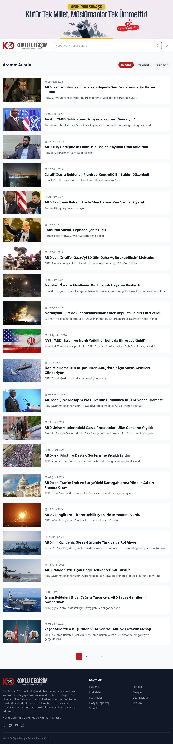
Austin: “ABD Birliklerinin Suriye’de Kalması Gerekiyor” (90, 119)
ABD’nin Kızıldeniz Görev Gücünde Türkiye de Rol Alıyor (91, 542)
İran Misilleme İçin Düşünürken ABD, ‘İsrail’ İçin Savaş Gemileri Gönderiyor (97, 370)
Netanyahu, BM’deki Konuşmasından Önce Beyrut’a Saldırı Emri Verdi (102, 313)
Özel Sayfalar (140, 697)
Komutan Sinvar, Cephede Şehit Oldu (75, 230)
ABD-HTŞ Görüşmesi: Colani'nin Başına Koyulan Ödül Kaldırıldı (96, 147)
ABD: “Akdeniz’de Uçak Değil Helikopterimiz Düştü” (87, 570)
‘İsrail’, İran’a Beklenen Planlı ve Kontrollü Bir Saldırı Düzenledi (97, 174)
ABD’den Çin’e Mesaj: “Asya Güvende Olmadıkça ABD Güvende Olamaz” (104, 400)
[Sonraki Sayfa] (101, 656)
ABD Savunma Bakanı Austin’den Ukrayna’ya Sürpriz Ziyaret (94, 202)
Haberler (126, 64)
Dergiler (137, 692)
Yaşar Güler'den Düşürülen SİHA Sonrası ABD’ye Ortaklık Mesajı (98, 629)
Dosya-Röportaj (99, 703)
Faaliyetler (162, 64)
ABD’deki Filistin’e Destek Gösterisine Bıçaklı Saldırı (87, 455)
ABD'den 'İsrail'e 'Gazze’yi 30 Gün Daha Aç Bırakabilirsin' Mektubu (99, 257)
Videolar (94, 708)
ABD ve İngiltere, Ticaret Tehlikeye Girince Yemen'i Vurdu (92, 514)
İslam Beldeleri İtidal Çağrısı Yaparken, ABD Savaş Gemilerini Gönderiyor (96, 599)
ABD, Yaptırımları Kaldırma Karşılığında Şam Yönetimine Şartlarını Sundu (100, 89)
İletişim (137, 703)
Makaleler (143, 64)
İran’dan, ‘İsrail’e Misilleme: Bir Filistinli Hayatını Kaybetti (92, 285)
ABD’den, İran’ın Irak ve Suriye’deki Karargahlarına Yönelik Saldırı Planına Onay (99, 485)
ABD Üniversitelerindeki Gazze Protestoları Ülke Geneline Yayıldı (99, 427)
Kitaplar (137, 687)
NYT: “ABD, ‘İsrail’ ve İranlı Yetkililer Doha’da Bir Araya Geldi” (95, 340)
